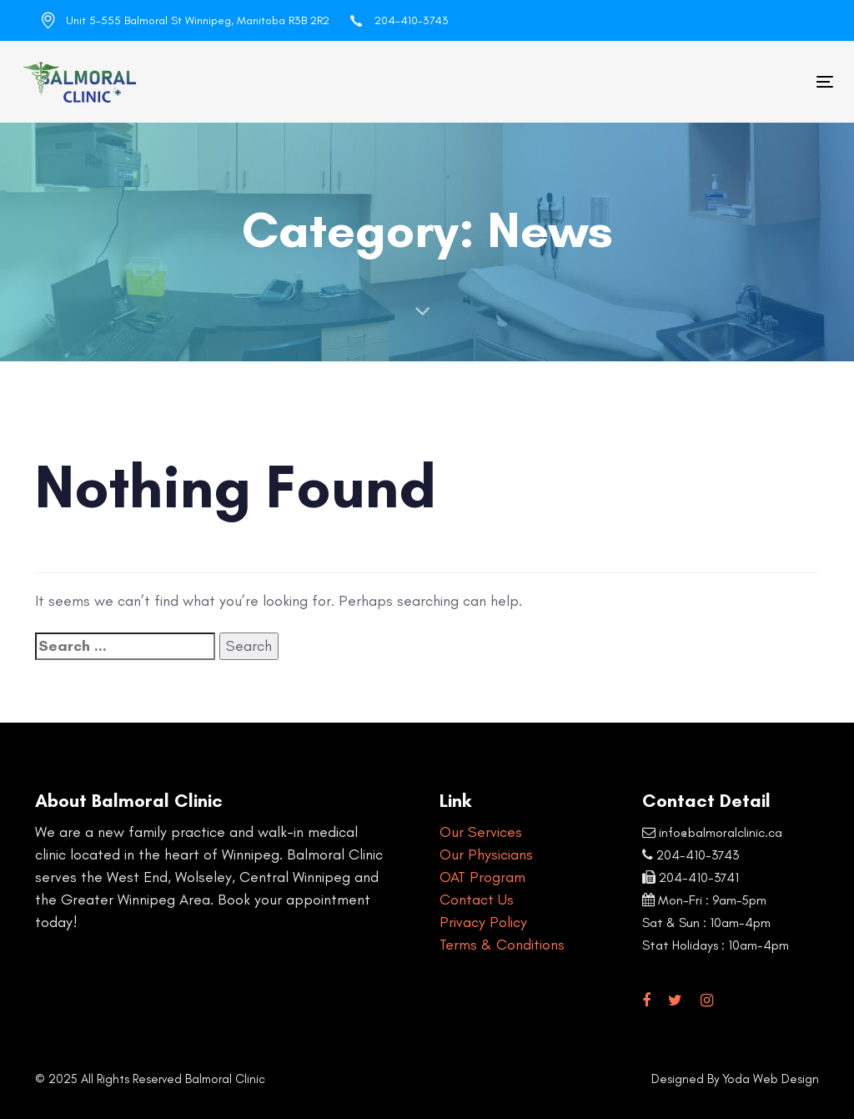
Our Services (481, 832)
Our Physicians (486, 854)
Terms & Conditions (502, 944)
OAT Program (482, 877)
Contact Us (477, 899)
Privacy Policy (483, 922)
